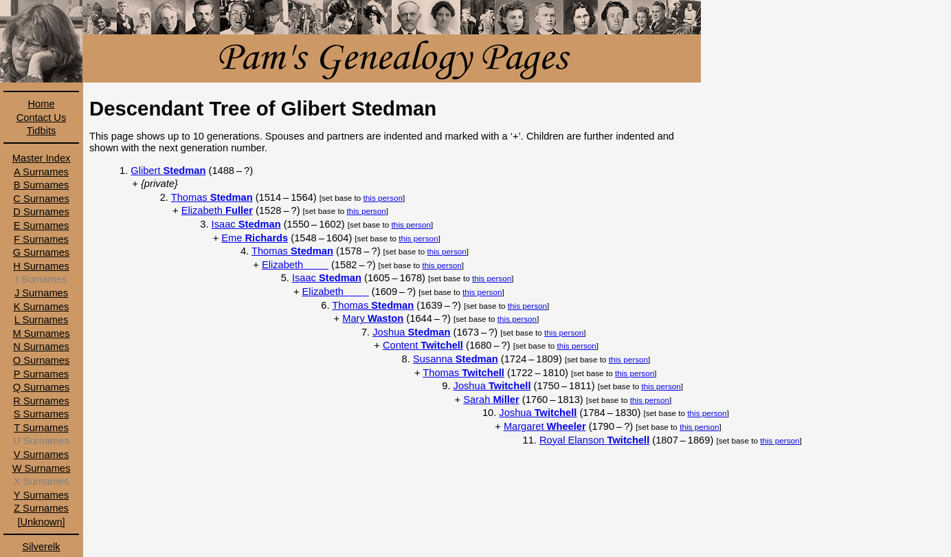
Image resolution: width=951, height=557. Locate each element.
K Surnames (41, 306)
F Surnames (41, 239)
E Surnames (41, 225)
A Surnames (41, 171)
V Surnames (41, 454)
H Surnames (41, 266)
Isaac (246, 224)
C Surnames (41, 198)
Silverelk (41, 546)
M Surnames (40, 333)
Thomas (212, 197)
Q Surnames (41, 387)
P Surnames (41, 374)
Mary (372, 318)
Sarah (491, 399)
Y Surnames (41, 495)
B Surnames (41, 184)
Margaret (545, 426)
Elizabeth (217, 210)
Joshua (411, 332)
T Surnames (41, 427)
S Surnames (41, 413)
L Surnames (41, 319)
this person (383, 197)
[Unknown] (41, 521)
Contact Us (41, 117)
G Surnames (41, 252)
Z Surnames (41, 508)
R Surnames (41, 400)
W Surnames (41, 468)
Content (423, 345)
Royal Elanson (594, 440)
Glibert (168, 170)
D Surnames (41, 211)
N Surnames (41, 346)
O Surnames (41, 360)
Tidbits (41, 130)
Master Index (41, 158)
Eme (254, 237)
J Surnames (41, 292)
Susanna (455, 358)
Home (40, 103)
